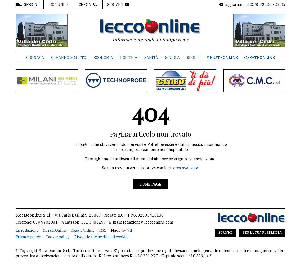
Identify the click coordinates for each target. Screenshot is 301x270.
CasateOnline (259, 57)
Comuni (57, 4)
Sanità (151, 57)
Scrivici (225, 232)
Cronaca (35, 57)
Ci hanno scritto (68, 57)
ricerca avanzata (183, 167)
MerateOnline (222, 57)
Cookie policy (58, 237)
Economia (103, 57)
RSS (102, 230)
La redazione (27, 230)
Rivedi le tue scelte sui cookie (101, 237)
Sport (193, 57)
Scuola (172, 57)
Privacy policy (28, 237)
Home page (150, 184)
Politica (128, 57)
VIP (130, 230)
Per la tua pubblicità (262, 232)
